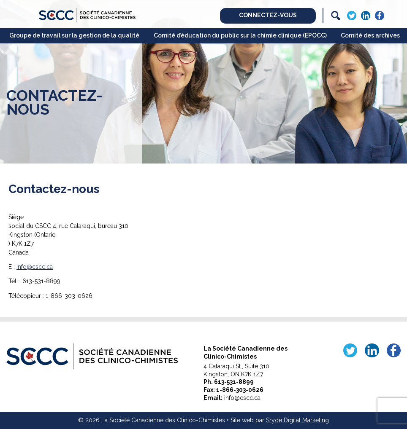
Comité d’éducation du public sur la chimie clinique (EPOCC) (240, 35)
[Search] (335, 15)
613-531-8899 (234, 381)
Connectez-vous (268, 15)
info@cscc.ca (34, 266)
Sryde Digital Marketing (297, 420)
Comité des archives (370, 35)
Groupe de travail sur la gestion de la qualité (74, 35)
